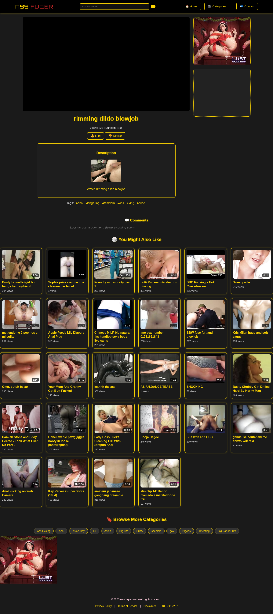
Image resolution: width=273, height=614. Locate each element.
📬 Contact (247, 6)
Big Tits (123, 531)
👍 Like (95, 135)
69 (94, 531)
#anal (80, 203)
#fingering (93, 203)
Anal (61, 531)
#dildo (141, 203)
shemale (156, 531)
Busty (139, 531)
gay (172, 531)
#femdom (109, 203)
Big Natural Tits (227, 531)
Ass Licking (43, 531)
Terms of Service (127, 606)
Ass (34, 6)
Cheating (204, 531)
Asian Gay (78, 531)
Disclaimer (150, 606)
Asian (107, 531)
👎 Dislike (115, 135)
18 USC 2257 (170, 606)
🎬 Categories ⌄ (218, 6)
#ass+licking (126, 203)
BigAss (186, 531)
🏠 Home (191, 6)
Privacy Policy (103, 606)
